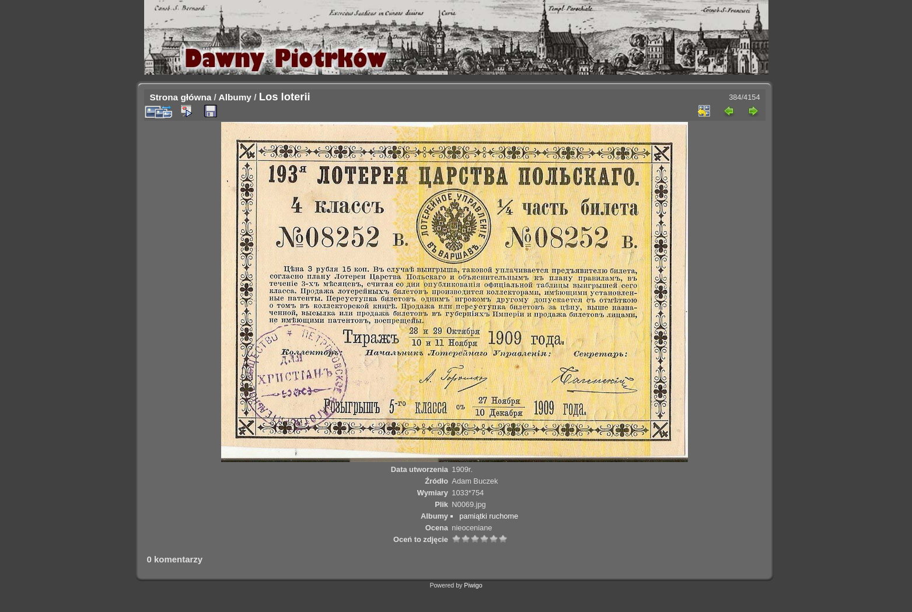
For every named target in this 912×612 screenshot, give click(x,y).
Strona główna (181, 97)
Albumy (235, 97)
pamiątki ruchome (488, 516)
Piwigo (473, 585)
